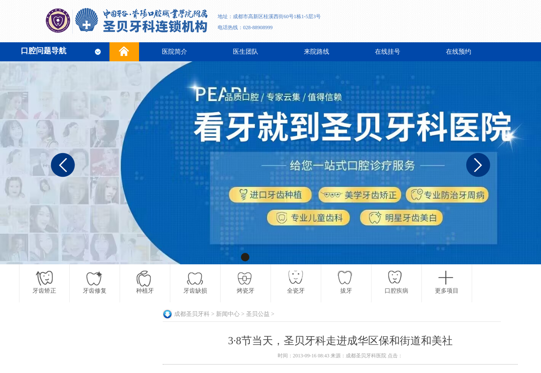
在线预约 (458, 51)
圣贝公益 (258, 314)
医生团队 (245, 51)
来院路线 (316, 51)
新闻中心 (228, 314)
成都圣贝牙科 (192, 314)
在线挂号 (387, 51)
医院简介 (174, 51)
